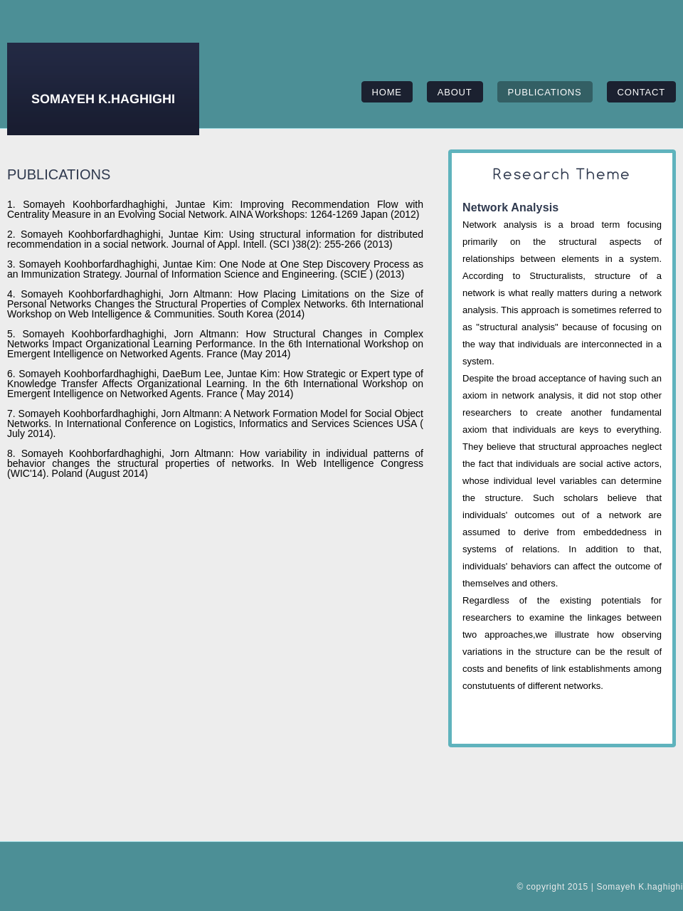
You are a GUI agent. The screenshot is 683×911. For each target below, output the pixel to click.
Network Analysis (510, 207)
